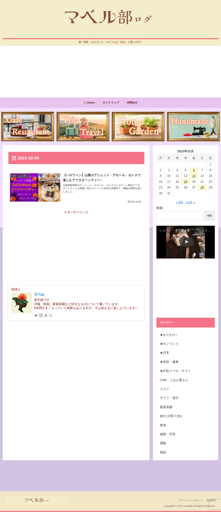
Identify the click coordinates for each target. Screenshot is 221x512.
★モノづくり (169, 343)
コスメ (164, 389)
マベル (39, 294)
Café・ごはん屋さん (174, 380)
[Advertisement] (110, 71)
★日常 (164, 352)
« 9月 (179, 202)
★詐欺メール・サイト (175, 371)
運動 (163, 443)
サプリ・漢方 (169, 398)
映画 (163, 425)
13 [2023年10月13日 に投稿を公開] (194, 176)
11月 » (190, 202)
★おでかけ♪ (168, 335)
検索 (159, 208)
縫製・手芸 (167, 434)
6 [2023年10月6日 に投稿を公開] (194, 170)
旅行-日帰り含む (171, 416)
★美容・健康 (169, 362)
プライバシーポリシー (191, 500)
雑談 (163, 452)
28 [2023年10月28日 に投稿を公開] (202, 187)
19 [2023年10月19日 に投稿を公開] (185, 181)
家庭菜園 (166, 407)
